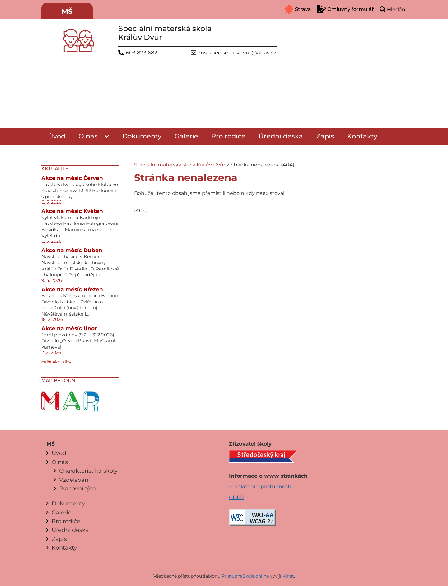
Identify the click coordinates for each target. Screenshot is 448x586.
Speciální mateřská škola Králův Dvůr (179, 165)
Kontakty (362, 136)
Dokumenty (141, 136)
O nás (88, 136)
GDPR (236, 497)
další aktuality (56, 362)
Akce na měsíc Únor (69, 328)
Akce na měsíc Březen (72, 289)
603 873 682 (141, 53)
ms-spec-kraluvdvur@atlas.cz (237, 53)
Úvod (56, 136)
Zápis (325, 136)
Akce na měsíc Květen (72, 211)
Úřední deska (281, 136)
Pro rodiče (228, 136)
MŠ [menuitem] (67, 11)
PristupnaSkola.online (245, 576)
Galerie (186, 136)
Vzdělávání (74, 479)
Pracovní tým (77, 488)
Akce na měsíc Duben (71, 250)
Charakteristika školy (88, 470)
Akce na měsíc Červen (72, 178)
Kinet (288, 576)
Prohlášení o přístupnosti (260, 487)
